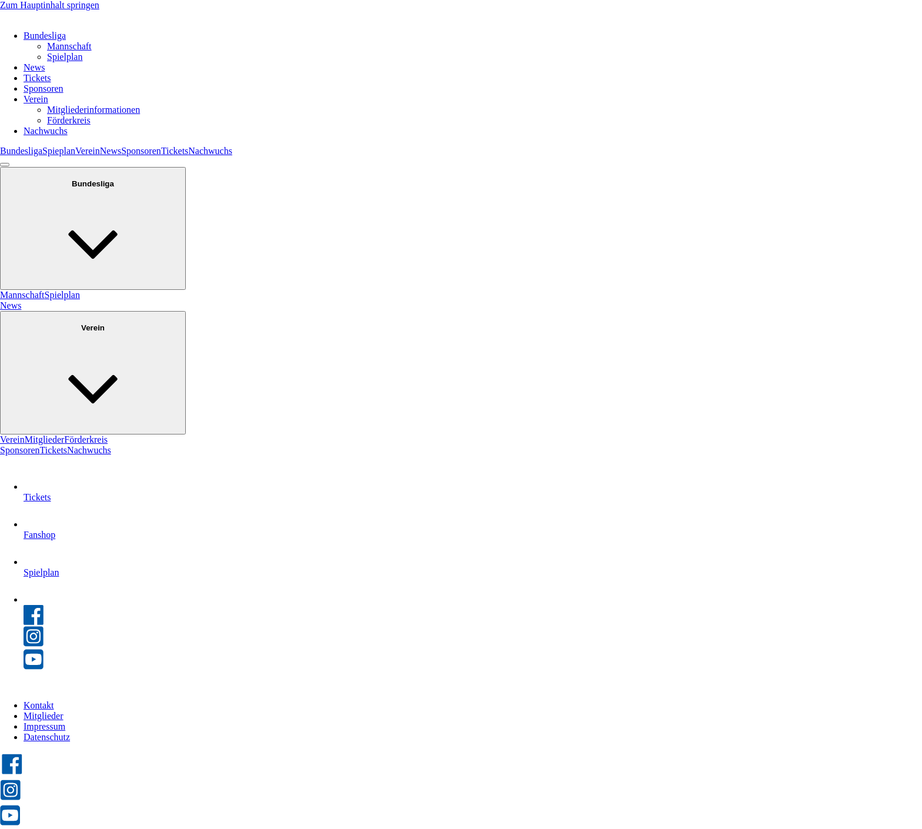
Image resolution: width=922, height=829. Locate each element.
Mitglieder (45, 439)
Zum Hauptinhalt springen (49, 5)
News (34, 67)
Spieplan (58, 151)
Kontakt (39, 705)
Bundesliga (45, 36)
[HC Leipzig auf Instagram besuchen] (10, 798)
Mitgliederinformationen (93, 110)
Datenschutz (47, 737)
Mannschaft (69, 46)
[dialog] (461, 311)
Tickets (37, 78)
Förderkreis (69, 120)
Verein (36, 99)
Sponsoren (44, 88)
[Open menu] (4, 164)
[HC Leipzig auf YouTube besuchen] (10, 823)
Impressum (44, 726)
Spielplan (64, 57)
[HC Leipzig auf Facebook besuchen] (12, 773)
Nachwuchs (46, 131)
